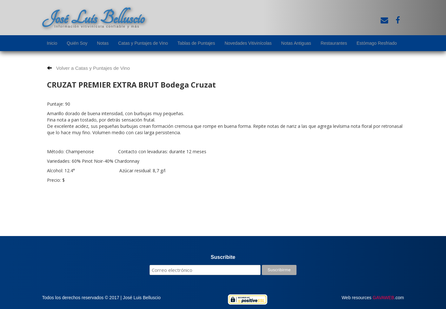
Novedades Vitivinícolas (247, 43)
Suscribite (223, 257)
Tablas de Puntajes (196, 43)
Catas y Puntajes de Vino (143, 43)
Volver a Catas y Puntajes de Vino (88, 68)
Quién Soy (77, 43)
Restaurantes (334, 43)
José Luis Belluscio (93, 18)
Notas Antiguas (296, 43)
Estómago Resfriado (376, 43)
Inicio (52, 43)
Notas (103, 43)
